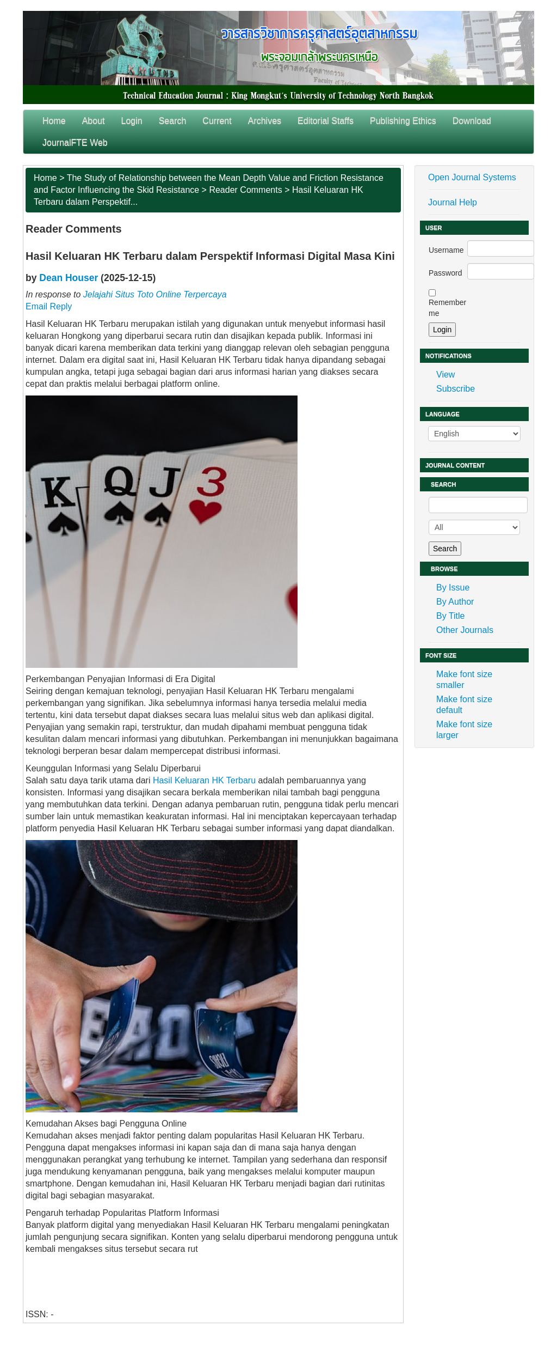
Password (445, 273)
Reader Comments (245, 189)
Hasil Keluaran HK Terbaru (204, 780)
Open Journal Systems (472, 177)
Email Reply (49, 306)
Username (446, 250)
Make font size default (464, 705)
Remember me (447, 308)
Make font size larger (464, 730)
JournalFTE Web (75, 142)
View (445, 374)
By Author (455, 601)
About (93, 120)
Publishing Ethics (403, 120)
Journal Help (452, 202)
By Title (450, 615)
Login (132, 120)
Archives (264, 120)
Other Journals (464, 630)
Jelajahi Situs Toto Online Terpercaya (155, 294)
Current (216, 120)
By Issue (452, 587)
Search (173, 120)
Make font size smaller (464, 680)
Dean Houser (68, 277)
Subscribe (455, 388)
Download (472, 120)
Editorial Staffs (326, 120)
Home (54, 120)
